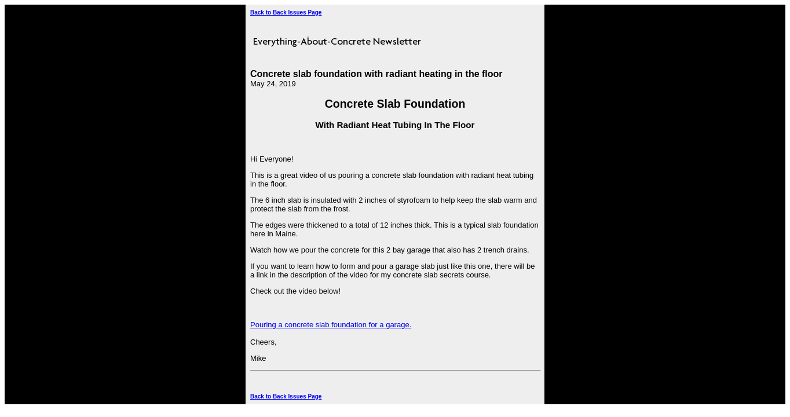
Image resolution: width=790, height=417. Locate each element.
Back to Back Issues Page (285, 12)
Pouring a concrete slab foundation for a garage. (330, 324)
